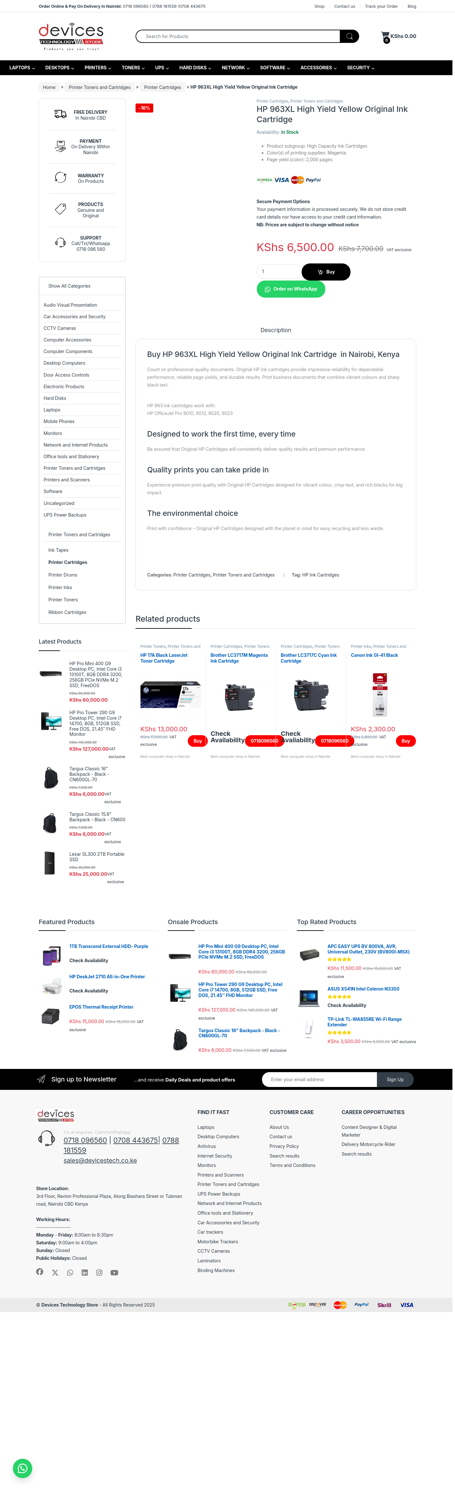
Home (49, 87)
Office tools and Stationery (71, 456)
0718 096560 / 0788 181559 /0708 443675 (122, 6)
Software (53, 491)
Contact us (344, 6)
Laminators (209, 1439)
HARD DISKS (192, 67)
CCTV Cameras (60, 328)
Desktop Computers (64, 363)
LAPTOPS (19, 67)
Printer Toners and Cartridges (99, 87)
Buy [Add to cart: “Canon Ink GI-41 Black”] (406, 1042)
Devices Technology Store (69, 1483)
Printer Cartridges (162, 87)
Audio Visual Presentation (70, 305)
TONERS (130, 67)
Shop (319, 6)
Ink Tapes (58, 550)
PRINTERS (95, 67)
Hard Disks (55, 398)
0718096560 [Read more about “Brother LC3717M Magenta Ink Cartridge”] (264, 1042)
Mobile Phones (59, 421)
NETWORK (233, 67)
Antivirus (206, 1325)
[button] (291, 288)
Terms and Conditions (292, 1344)
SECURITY (358, 67)
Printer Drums (62, 575)
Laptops (52, 409)
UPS (159, 67)
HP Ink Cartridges (320, 876)
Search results (284, 1334)
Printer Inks (361, 947)
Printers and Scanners (67, 479)
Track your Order (381, 6)
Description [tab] (275, 632)
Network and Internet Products (76, 445)
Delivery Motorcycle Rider (369, 1323)
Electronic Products (64, 386)
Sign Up (395, 1258)
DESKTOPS (56, 67)
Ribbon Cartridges (67, 612)
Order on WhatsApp (295, 288)
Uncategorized (59, 503)
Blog (412, 6)
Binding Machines (216, 1449)
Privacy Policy (284, 1325)
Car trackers (210, 1411)
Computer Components (68, 351)
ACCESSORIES (315, 67)
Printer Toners (153, 947)
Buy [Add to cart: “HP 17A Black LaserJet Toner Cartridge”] (198, 1042)
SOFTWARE (272, 67)
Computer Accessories (67, 339)
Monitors (53, 433)
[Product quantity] (279, 271)
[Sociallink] (39, 1450)
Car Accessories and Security (75, 316)
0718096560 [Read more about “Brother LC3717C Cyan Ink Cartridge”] (335, 1042)
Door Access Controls (66, 375)
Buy (331, 271)
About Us (279, 1306)
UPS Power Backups (65, 515)
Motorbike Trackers (217, 1420)
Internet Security (214, 1334)
